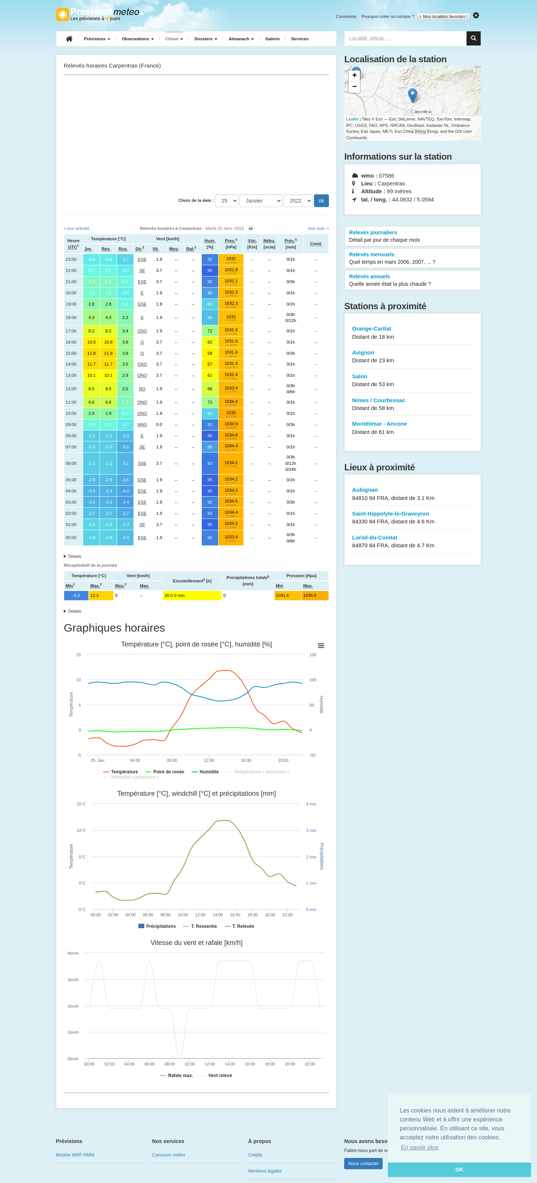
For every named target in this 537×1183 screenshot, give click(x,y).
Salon (412, 380)
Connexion (346, 16)
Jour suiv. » (318, 228)
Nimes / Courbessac (412, 404)
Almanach (241, 39)
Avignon (412, 356)
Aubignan (412, 494)
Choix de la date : (196, 200)
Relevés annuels (412, 280)
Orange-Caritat (412, 333)
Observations (138, 39)
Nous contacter (363, 1163)
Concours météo (168, 1155)
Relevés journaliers (412, 236)
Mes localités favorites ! (444, 16)
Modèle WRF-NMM (75, 1155)
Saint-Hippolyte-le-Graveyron (412, 518)
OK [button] (459, 1170)
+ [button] (354, 76)
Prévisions (97, 39)
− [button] (354, 87)
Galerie (272, 39)
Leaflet (352, 119)
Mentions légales (265, 1171)
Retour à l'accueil (100, 15)
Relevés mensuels (412, 258)
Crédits (255, 1155)
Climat (174, 39)
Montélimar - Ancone (412, 428)
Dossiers (205, 39)
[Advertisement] (196, 134)
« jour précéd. (77, 228)
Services (299, 39)
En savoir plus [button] (420, 1147)
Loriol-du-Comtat (412, 542)
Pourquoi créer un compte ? (387, 16)
